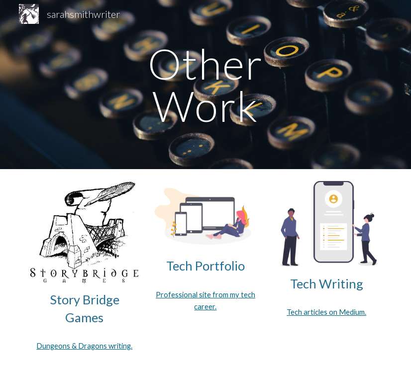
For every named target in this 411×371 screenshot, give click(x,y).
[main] (205, 84)
